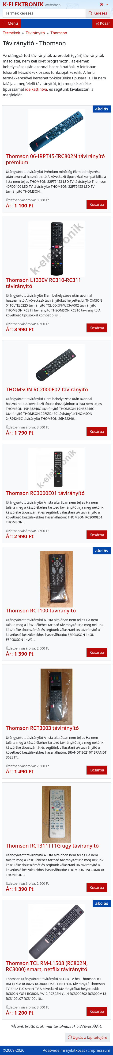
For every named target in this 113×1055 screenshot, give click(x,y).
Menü (10, 23)
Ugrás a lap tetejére (87, 1037)
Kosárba (97, 204)
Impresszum (99, 1050)
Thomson (59, 32)
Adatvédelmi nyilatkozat (64, 1050)
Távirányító (35, 32)
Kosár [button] (102, 23)
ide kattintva (36, 89)
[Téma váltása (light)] (104, 4)
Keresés (98, 13)
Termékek (11, 32)
